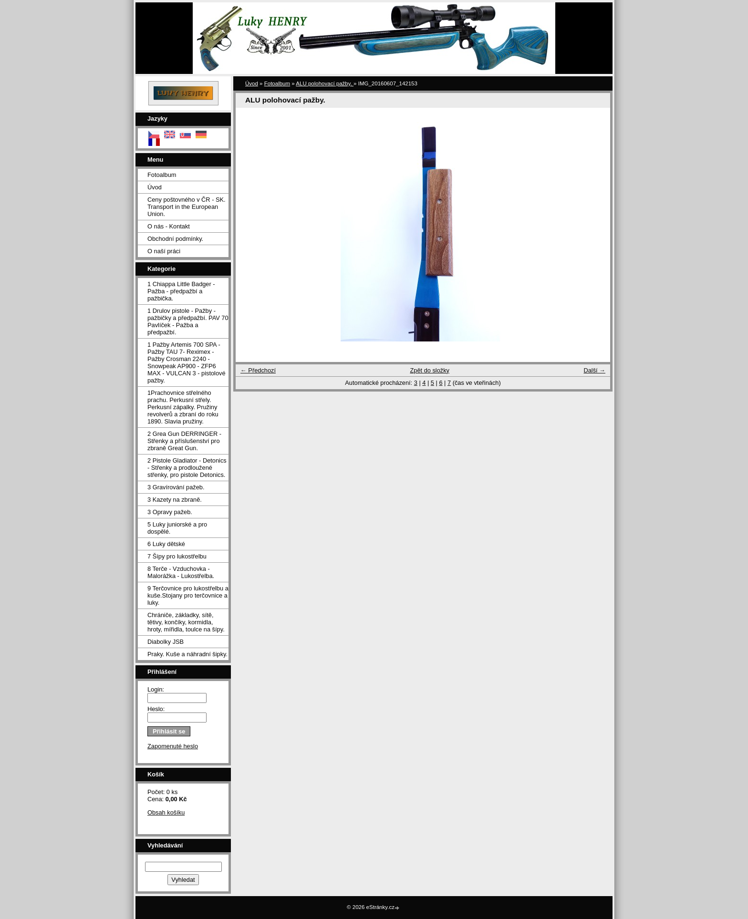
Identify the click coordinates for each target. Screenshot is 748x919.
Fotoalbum (161, 174)
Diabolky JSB (165, 641)
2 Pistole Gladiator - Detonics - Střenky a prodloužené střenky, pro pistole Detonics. (187, 467)
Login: (155, 689)
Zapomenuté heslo (172, 746)
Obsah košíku (166, 812)
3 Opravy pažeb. (169, 512)
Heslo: (156, 708)
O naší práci (163, 251)
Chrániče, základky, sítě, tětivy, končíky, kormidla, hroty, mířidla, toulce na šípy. (186, 622)
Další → (594, 370)
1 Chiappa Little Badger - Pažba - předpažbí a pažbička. (181, 291)
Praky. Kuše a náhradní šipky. (187, 654)
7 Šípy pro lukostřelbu (177, 556)
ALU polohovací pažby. (324, 83)
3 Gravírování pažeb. (176, 487)
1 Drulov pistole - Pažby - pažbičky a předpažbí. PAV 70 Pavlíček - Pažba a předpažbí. (188, 321)
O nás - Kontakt (168, 226)
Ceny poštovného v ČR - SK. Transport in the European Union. (186, 206)
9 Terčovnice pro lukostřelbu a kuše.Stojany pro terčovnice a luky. (188, 595)
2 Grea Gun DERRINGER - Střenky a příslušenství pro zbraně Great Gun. (184, 441)
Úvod (154, 187)
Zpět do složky (429, 370)
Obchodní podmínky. (175, 238)
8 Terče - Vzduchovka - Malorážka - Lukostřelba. (180, 572)
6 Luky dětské (166, 543)
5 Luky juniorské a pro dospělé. (177, 528)
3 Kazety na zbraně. (174, 499)
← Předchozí (258, 370)
